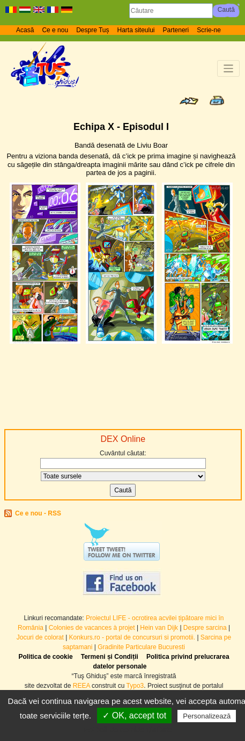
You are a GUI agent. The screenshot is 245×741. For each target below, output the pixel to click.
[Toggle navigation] (228, 68)
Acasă (25, 30)
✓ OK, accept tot (134, 715)
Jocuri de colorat (41, 637)
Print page (216, 100)
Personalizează (207, 716)
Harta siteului (136, 30)
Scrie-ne (209, 30)
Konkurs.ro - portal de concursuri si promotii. (132, 637)
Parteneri (176, 30)
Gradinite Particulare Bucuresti (141, 647)
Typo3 (135, 685)
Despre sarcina (205, 627)
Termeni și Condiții (109, 656)
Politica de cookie (45, 656)
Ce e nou (55, 30)
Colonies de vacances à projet (92, 627)
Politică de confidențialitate (128, 729)
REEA (81, 685)
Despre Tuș (92, 30)
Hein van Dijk (159, 627)
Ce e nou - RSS (38, 513)
